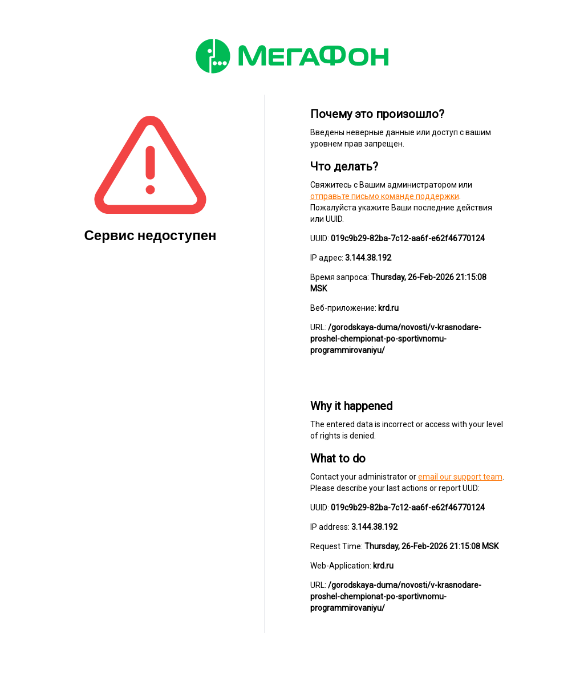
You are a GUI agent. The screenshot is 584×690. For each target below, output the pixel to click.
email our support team (460, 476)
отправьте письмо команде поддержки (384, 196)
